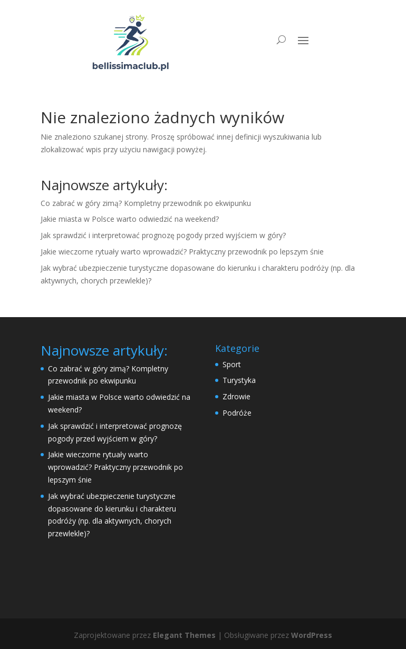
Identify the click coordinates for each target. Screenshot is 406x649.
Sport (232, 364)
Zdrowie (236, 396)
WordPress (311, 635)
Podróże (237, 413)
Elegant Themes (184, 635)
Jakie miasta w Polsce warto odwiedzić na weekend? (130, 219)
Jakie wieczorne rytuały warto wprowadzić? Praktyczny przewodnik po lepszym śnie (182, 252)
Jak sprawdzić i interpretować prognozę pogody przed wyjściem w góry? (163, 235)
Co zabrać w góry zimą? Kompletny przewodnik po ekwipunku (146, 203)
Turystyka (239, 380)
